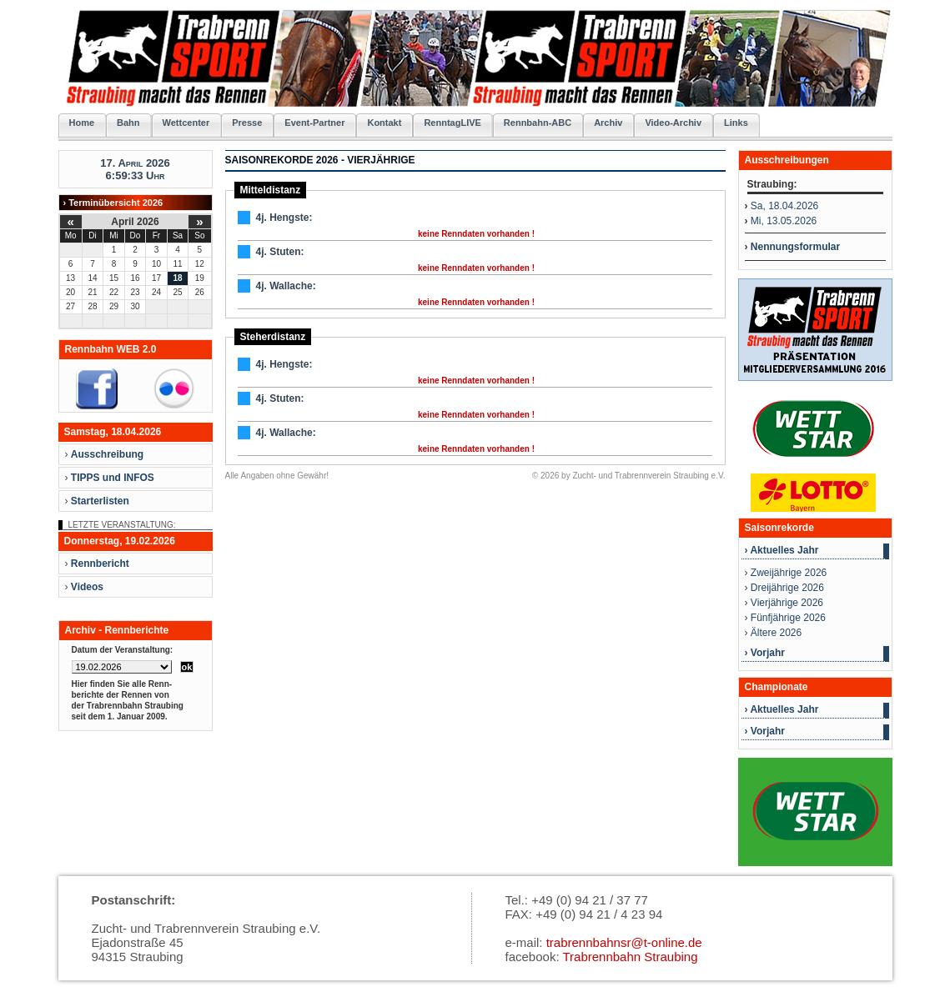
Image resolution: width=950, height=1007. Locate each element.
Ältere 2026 (776, 633)
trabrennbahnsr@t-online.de (624, 942)
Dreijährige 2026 (787, 588)
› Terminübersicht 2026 (113, 203)
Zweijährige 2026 (789, 573)
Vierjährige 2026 (787, 603)
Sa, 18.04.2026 (784, 206)
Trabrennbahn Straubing (629, 956)
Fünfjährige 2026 (788, 618)
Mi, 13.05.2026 (784, 221)
